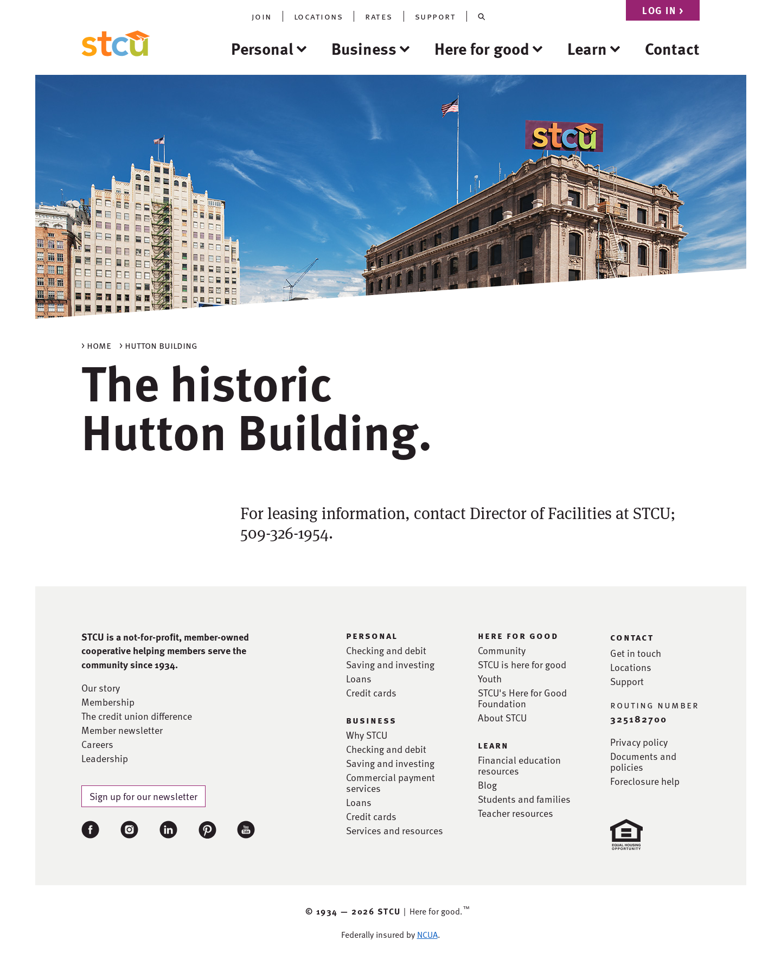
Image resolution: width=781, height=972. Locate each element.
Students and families (524, 799)
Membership (108, 701)
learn (493, 744)
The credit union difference (136, 716)
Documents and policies (643, 761)
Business (363, 48)
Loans (359, 678)
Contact (672, 48)
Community (502, 650)
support (435, 16)
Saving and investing (390, 664)
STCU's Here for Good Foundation (522, 698)
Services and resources (394, 830)
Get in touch (635, 653)
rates (379, 16)
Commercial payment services (390, 783)
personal (372, 635)
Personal (262, 48)
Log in (662, 10)
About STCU (502, 717)
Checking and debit (386, 650)
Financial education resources (519, 765)
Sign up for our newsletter (143, 796)
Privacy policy (639, 742)
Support (627, 681)
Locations (630, 667)
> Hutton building (158, 344)
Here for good (481, 48)
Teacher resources (515, 813)
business (371, 719)
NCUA (427, 934)
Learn (587, 48)
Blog (487, 784)
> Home (96, 344)
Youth (490, 678)
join (262, 16)
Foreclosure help (645, 781)
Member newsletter (122, 730)
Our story (100, 687)
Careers (97, 744)
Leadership (104, 758)
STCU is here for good (522, 664)
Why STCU (366, 735)
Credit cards (371, 692)
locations (318, 16)
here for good (518, 635)
